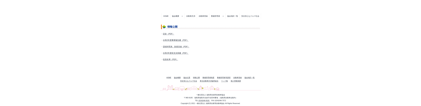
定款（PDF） (168, 34)
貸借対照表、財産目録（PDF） (176, 47)
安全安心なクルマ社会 (250, 16)
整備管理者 (215, 16)
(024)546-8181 (204, 100)
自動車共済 (190, 16)
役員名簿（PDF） (170, 59)
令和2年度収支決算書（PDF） (176, 53)
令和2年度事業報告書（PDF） (176, 40)
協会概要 (175, 16)
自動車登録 (203, 16)
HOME (166, 16)
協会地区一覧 (232, 16)
